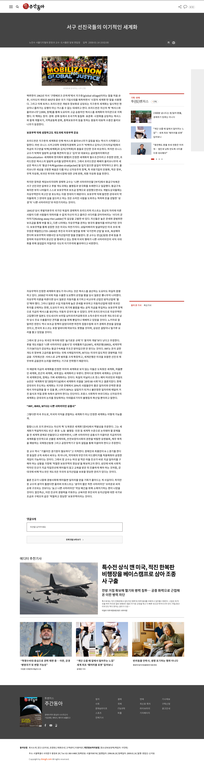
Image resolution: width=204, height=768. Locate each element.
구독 (155, 101)
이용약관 (79, 748)
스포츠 (98, 713)
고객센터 (70, 748)
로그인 (192, 7)
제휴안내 (61, 748)
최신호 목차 (145, 704)
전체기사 (99, 717)
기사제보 (166, 699)
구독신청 (166, 704)
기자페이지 (145, 713)
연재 (142, 699)
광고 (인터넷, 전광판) (47, 748)
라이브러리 (145, 708)
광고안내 (166, 708)
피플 (120, 713)
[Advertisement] (68, 267)
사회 (97, 704)
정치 (97, 699)
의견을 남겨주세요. (38, 527)
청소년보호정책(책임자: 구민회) (114, 748)
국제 (120, 704)
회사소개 (33, 748)
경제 (120, 699)
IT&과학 (121, 708)
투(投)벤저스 (140, 101)
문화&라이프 (101, 708)
